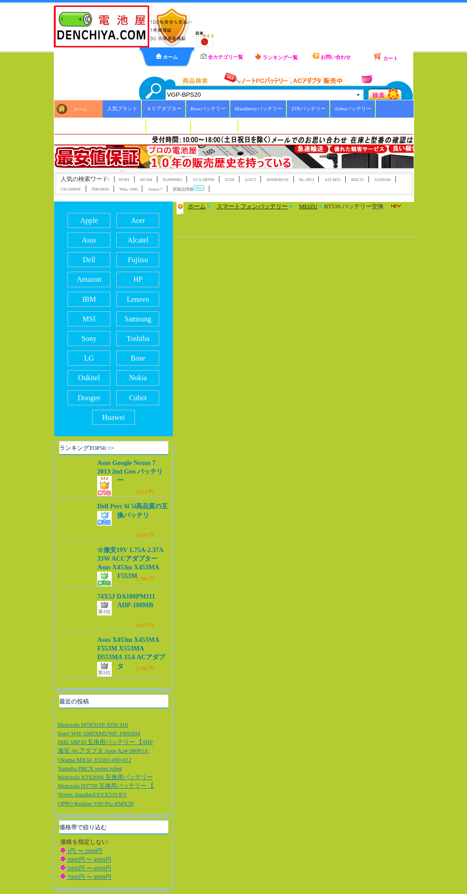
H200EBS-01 (278, 179)
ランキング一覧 (276, 56)
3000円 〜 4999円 (89, 860)
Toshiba (137, 338)
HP (137, 279)
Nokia (138, 378)
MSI (89, 319)
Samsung (138, 319)
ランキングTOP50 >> (86, 447)
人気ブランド (122, 108)
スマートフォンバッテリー (252, 206)
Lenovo (138, 299)
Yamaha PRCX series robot (90, 768)
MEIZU (308, 206)
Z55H (229, 179)
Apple (89, 220)
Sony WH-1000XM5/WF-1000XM (99, 733)
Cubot (138, 398)
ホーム (167, 56)
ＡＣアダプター (164, 108)
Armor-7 (155, 189)
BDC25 (357, 179)
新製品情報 (188, 188)
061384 (146, 179)
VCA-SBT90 (203, 179)
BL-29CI (306, 179)
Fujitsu (138, 260)
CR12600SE (71, 189)
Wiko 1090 (128, 189)
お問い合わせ (331, 56)
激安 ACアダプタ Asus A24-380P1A (103, 751)
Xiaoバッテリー (124, 125)
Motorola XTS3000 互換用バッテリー (105, 777)
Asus (89, 240)
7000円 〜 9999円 (89, 877)
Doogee (89, 398)
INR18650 (100, 189)
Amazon (89, 279)
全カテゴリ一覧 (222, 56)
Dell (89, 260)
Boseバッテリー (208, 108)
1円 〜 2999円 (84, 851)
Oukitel (89, 378)
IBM (89, 299)
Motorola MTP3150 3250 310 (93, 725)
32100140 (382, 179)
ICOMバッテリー (215, 125)
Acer (138, 220)
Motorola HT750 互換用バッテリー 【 (106, 786)
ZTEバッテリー (308, 108)
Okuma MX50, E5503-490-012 (94, 760)
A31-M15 (333, 179)
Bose (137, 358)
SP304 (124, 179)
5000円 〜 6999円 (89, 868)
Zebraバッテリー (353, 108)
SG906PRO (172, 179)
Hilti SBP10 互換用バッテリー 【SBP (105, 742)
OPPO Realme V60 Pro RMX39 (96, 804)
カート (386, 57)
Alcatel (137, 240)
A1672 (250, 179)
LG (89, 358)
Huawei (113, 417)
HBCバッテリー (169, 125)
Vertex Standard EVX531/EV (92, 794)
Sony (89, 338)
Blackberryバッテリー (258, 108)
